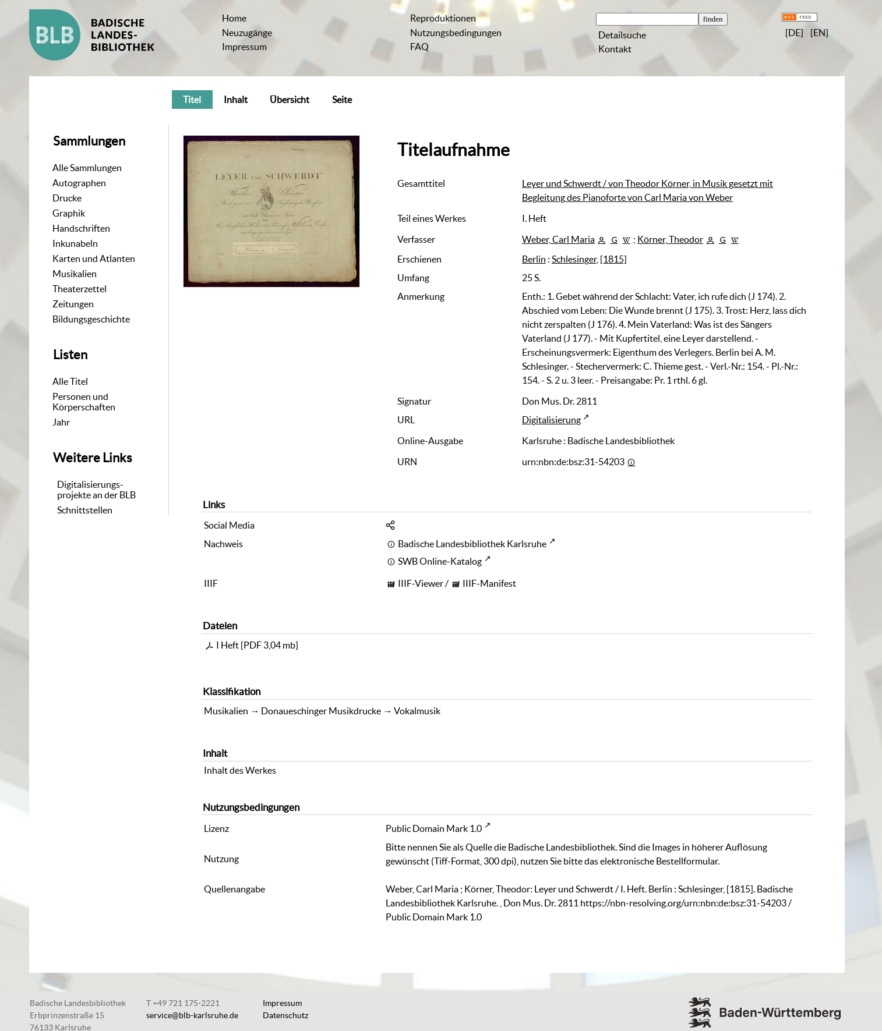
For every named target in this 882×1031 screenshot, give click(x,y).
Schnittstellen (84, 510)
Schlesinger (574, 259)
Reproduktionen (443, 18)
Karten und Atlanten (93, 258)
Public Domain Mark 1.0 (434, 828)
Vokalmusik (417, 711)
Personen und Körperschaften (83, 401)
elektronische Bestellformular (659, 861)
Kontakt (614, 49)
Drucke (67, 198)
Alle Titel (70, 381)
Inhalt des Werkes (240, 770)
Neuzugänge (247, 32)
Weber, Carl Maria (558, 239)
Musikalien (74, 273)
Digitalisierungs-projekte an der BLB (96, 489)
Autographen (79, 183)
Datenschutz (285, 1015)
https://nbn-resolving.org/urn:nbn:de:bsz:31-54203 (683, 903)
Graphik (68, 213)
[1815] (613, 259)
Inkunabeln (75, 243)
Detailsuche (622, 35)
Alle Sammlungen (87, 167)
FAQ (419, 46)
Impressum (244, 46)
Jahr (61, 422)
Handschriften (81, 228)
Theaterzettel (79, 289)
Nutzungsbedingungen (456, 32)
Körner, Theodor (670, 239)
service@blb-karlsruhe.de (192, 1015)
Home (234, 18)
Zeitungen (73, 304)
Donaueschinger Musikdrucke (321, 711)
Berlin (534, 259)
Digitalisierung (551, 419)
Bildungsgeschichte (91, 319)
